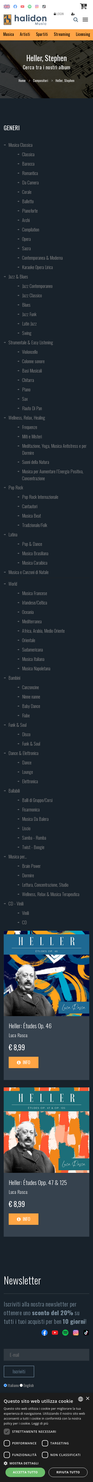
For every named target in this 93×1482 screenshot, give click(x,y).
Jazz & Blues (18, 276)
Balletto (28, 201)
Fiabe (26, 715)
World (12, 583)
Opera (26, 239)
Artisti (25, 34)
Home (22, 80)
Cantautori (29, 506)
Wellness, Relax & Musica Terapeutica (50, 894)
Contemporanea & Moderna (42, 257)
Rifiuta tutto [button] (68, 1472)
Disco (26, 734)
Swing (26, 333)
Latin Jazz (29, 323)
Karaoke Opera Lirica (37, 267)
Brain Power (31, 866)
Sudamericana (32, 649)
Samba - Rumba (34, 837)
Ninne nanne (31, 696)
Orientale (28, 640)
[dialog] (46, 1437)
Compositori (40, 80)
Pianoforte (30, 210)
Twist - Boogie (33, 847)
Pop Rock (15, 487)
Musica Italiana (33, 659)
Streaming (62, 34)
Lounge (27, 772)
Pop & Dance (32, 544)
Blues (26, 304)
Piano (26, 389)
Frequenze (29, 427)
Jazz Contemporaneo (37, 286)
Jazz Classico (32, 295)
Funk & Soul (17, 725)
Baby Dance (31, 706)
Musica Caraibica (34, 562)
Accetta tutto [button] (25, 1472)
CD (24, 922)
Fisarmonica (31, 809)
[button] (46, 1463)
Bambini (14, 678)
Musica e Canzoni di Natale (28, 572)
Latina (12, 534)
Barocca (28, 163)
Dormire (28, 875)
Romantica (30, 173)
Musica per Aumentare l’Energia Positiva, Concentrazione (52, 474)
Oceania (28, 612)
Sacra (26, 248)
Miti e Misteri (32, 436)
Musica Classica (20, 145)
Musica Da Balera (35, 819)
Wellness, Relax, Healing (26, 417)
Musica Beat (31, 515)
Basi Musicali (32, 370)
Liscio (26, 828)
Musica (8, 34)
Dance (26, 762)
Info (23, 1062)
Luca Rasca (18, 1035)
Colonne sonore (33, 361)
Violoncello (30, 352)
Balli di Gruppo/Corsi (37, 800)
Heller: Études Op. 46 (30, 1025)
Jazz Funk (29, 314)
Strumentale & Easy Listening (30, 342)
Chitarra (28, 380)
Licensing (83, 34)
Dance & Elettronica (23, 753)
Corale (26, 192)
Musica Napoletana (36, 668)
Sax (25, 399)
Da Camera (30, 182)
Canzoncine (30, 687)
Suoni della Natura (35, 462)
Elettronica (30, 781)
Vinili (25, 913)
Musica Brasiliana (35, 553)
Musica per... (17, 856)
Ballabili (14, 790)
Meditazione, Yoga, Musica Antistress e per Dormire (54, 449)
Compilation (30, 229)
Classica (28, 154)
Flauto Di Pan (32, 408)
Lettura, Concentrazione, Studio (45, 884)
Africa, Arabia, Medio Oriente (43, 631)
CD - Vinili (16, 903)
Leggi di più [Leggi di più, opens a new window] (40, 1423)
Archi (26, 220)
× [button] (87, 1399)
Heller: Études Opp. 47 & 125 (38, 1182)
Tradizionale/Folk (34, 525)
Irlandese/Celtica (34, 602)
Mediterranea (32, 621)
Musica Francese (34, 593)
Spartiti (42, 34)
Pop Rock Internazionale (40, 497)
